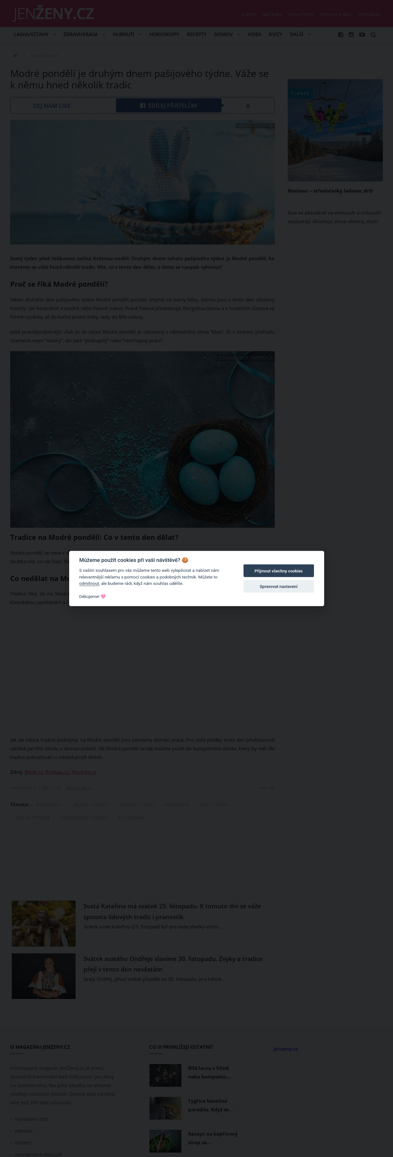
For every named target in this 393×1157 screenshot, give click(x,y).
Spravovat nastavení (279, 586)
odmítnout (89, 583)
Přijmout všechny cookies (279, 571)
